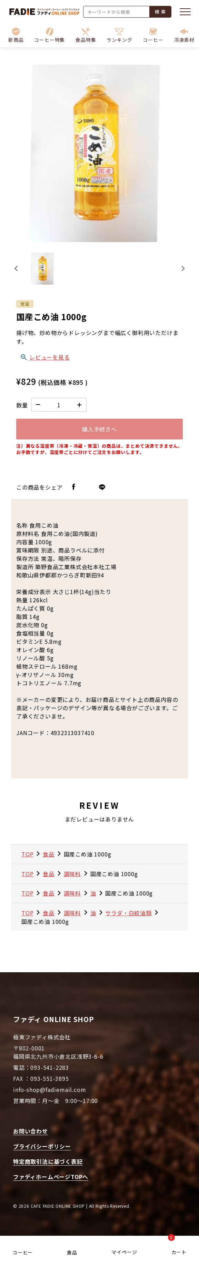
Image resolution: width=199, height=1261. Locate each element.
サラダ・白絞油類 (128, 913)
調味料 (72, 874)
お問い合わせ (30, 1131)
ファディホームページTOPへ (50, 1176)
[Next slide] (182, 268)
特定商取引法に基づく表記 (48, 1161)
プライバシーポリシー (42, 1146)
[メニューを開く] (185, 11)
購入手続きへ (99, 429)
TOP (27, 854)
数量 (22, 405)
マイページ (124, 1252)
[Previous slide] (16, 268)
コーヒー (22, 1252)
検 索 (160, 11)
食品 (72, 1252)
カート (177, 1246)
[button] (49, 35)
